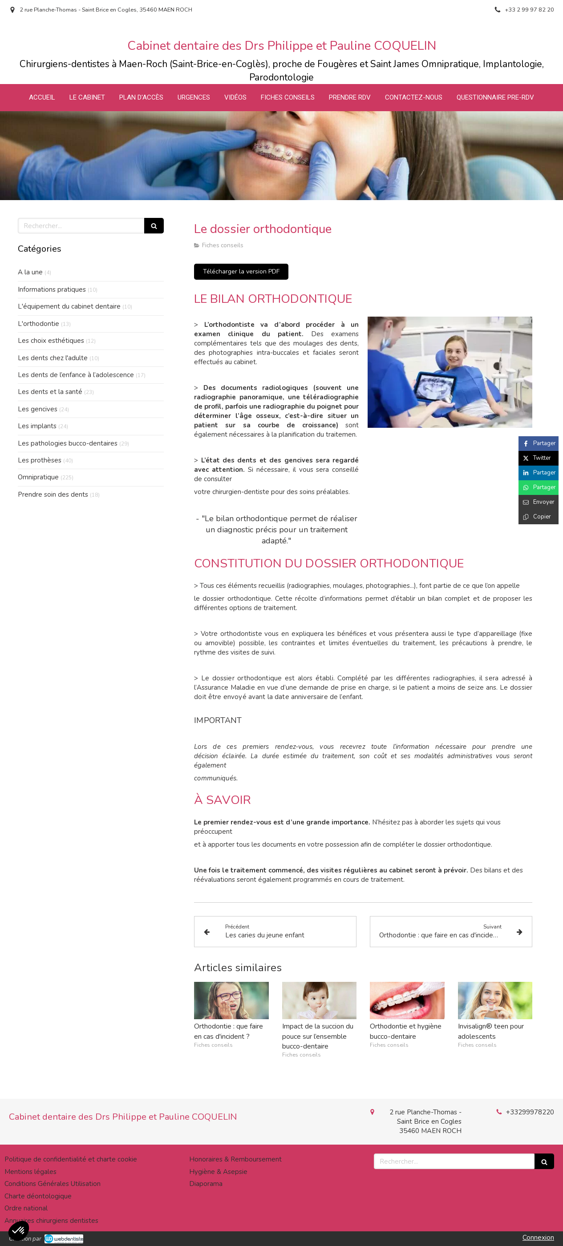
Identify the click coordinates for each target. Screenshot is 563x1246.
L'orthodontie (38, 323)
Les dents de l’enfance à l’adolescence (76, 374)
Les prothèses (39, 460)
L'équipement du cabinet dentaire (69, 306)
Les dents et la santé (50, 391)
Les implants (37, 426)
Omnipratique (38, 477)
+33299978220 (530, 1112)
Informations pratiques (52, 289)
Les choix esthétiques (51, 340)
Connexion (538, 1237)
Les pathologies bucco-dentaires (67, 443)
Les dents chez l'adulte (53, 358)
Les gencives (37, 409)
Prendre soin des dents (53, 494)
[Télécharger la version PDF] (241, 272)
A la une (30, 272)
